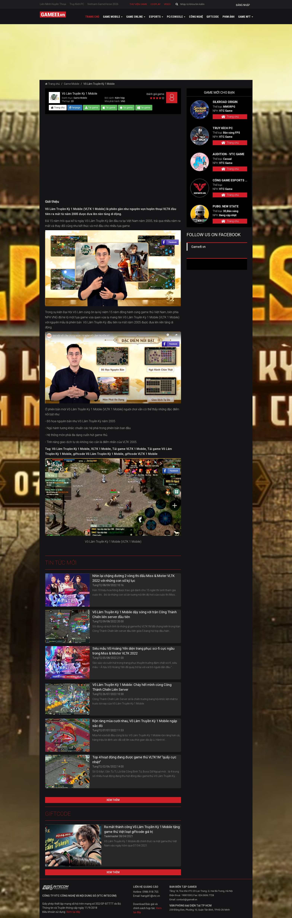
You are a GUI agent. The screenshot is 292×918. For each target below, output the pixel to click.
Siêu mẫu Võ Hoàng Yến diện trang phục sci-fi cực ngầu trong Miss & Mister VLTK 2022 (133, 651)
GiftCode (213, 16)
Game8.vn (198, 247)
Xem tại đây (73, 911)
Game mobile (113, 16)
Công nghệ (196, 16)
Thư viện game (138, 4)
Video (167, 4)
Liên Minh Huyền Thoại (53, 4)
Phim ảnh (228, 16)
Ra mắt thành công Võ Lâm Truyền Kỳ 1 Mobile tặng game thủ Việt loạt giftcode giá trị (142, 829)
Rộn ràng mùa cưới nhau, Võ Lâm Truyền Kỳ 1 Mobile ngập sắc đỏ (134, 723)
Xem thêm (113, 800)
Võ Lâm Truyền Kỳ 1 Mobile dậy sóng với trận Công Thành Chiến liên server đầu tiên (134, 614)
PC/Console (176, 16)
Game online (135, 16)
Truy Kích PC (76, 4)
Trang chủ (92, 16)
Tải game (91, 107)
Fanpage (74, 107)
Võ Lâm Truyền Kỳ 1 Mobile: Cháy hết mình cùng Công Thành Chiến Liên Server (132, 687)
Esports (156, 16)
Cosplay (155, 4)
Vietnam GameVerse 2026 (102, 4)
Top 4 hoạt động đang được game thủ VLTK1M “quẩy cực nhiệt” (134, 759)
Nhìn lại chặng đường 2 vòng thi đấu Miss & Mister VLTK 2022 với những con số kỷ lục (133, 578)
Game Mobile (71, 83)
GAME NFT (245, 16)
